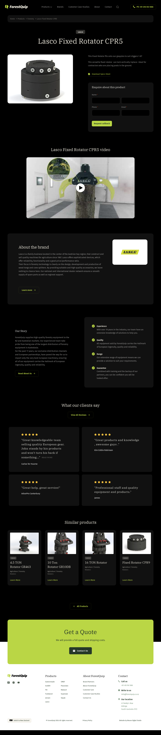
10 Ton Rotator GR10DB (59, 569)
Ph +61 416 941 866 (145, 7)
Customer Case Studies (78, 7)
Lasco (80, 32)
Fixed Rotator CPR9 (136, 567)
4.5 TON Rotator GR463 (20, 569)
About (97, 7)
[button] (100, 74)
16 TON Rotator (96, 567)
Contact (108, 7)
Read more (47, 461)
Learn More (15, 585)
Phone (95, 107)
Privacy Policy (87, 725)
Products (47, 7)
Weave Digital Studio (134, 725)
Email (124, 107)
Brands (60, 7)
